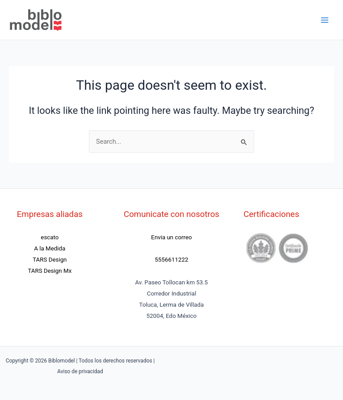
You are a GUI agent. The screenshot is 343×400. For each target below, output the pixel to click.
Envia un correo (171, 237)
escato (50, 237)
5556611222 (171, 259)
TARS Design (50, 259)
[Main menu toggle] (324, 20)
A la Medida (49, 248)
